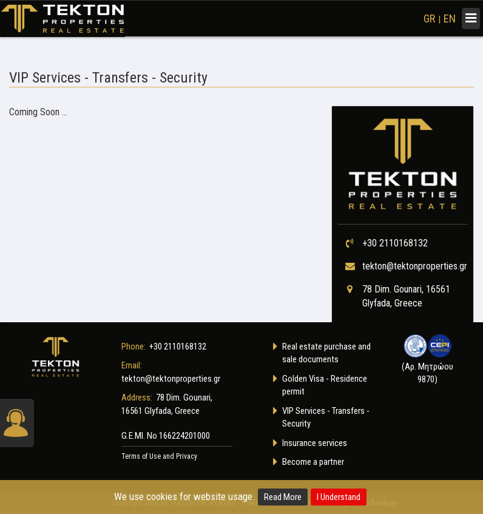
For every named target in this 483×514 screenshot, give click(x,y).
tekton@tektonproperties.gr (414, 266)
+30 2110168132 (395, 243)
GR (429, 18)
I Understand (338, 497)
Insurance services (314, 443)
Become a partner (313, 461)
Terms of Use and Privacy (159, 456)
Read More (283, 497)
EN (450, 18)
